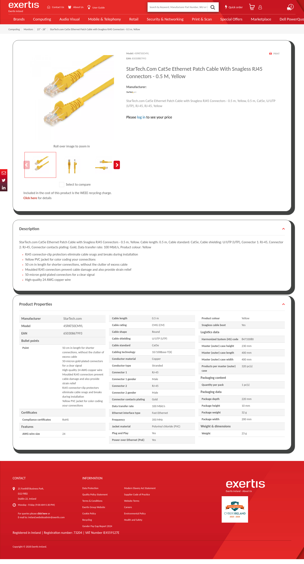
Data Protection (90, 493)
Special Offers (219, 21)
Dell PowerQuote (279, 21)
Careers (128, 512)
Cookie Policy (89, 518)
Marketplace (247, 21)
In (3, 187)
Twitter (3, 180)
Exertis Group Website (93, 512)
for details (37, 203)
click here (42, 518)
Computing (41, 21)
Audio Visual (68, 21)
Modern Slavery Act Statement (140, 493)
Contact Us (59, 7)
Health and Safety (133, 524)
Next (117, 170)
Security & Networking (157, 21)
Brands (18, 21)
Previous (26, 170)
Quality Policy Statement (94, 499)
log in (141, 122)
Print (276, 58)
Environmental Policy (135, 518)
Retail (127, 21)
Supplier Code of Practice (137, 499)
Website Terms (131, 505)
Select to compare (75, 189)
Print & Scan (191, 21)
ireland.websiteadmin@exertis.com (46, 522)
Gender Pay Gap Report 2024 (97, 531)
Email (3, 173)
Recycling (87, 524)
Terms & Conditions (92, 505)
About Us (80, 7)
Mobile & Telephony (100, 21)
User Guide (102, 7)
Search (212, 7)
